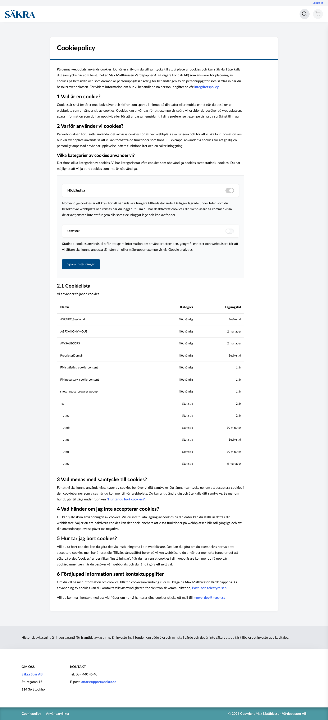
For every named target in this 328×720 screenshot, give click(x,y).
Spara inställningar (81, 264)
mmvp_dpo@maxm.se (209, 597)
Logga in (318, 2)
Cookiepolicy (31, 713)
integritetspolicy (206, 87)
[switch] (230, 231)
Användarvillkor (57, 713)
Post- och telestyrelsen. (209, 588)
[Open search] (305, 14)
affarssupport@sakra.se (98, 682)
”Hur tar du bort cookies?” (126, 499)
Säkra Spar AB (32, 674)
